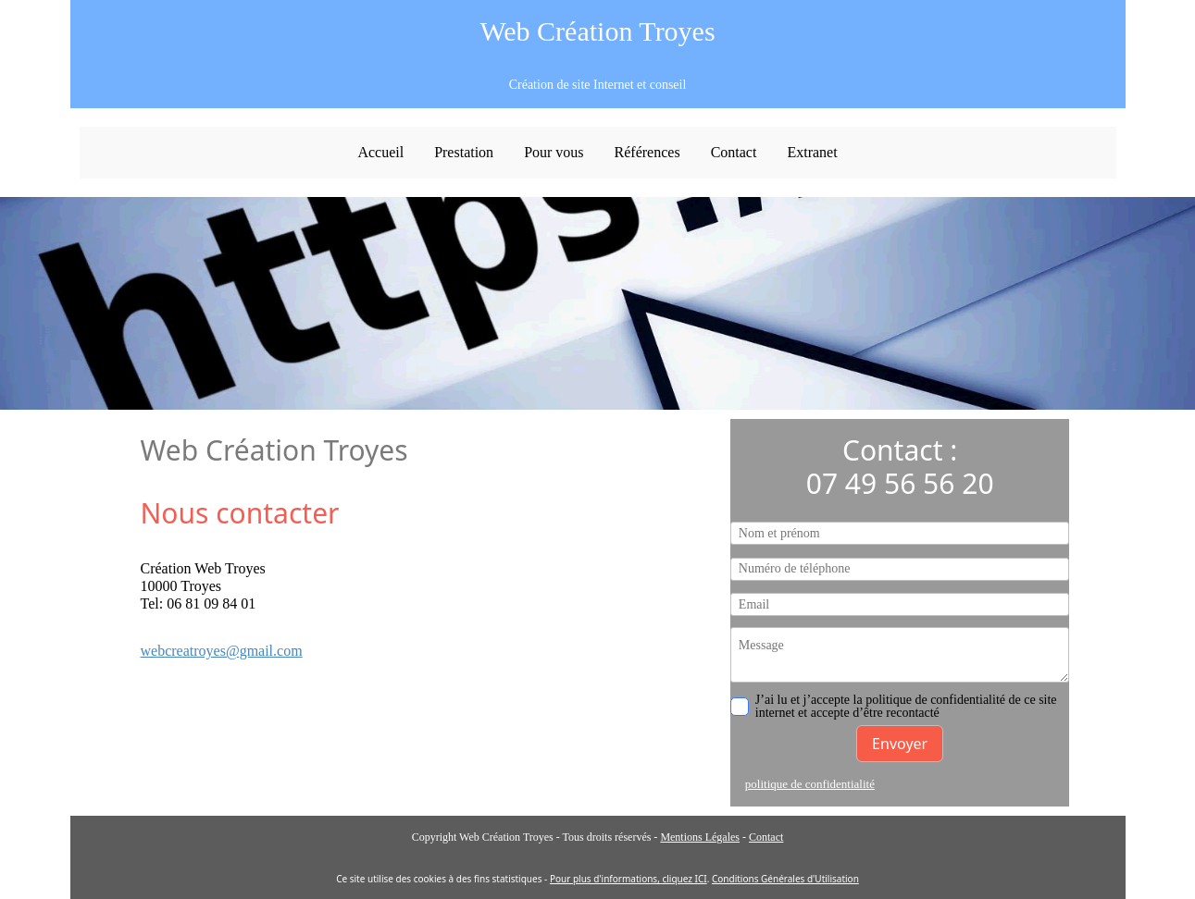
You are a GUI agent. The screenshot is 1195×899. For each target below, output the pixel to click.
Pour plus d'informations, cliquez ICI (628, 878)
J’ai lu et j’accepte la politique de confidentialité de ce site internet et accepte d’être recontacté (893, 707)
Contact (766, 837)
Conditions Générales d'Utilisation (785, 878)
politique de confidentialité (810, 784)
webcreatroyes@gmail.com (222, 651)
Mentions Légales (700, 837)
